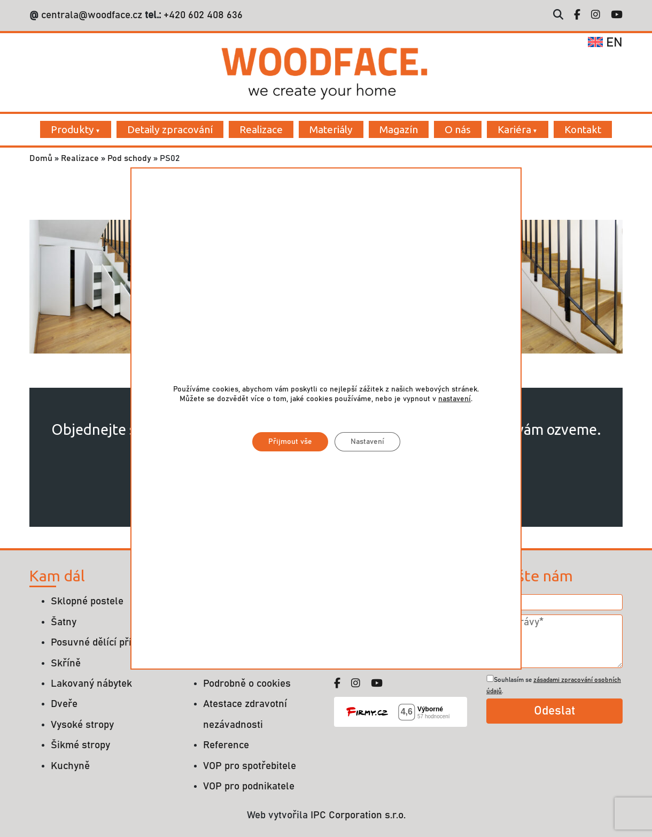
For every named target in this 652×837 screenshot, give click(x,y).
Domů (40, 158)
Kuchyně (70, 766)
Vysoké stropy (82, 725)
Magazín (398, 129)
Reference (226, 745)
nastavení (454, 399)
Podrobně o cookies (247, 684)
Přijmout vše (290, 442)
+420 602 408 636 (202, 15)
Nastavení (367, 442)
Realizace (261, 129)
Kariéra (514, 129)
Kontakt (582, 129)
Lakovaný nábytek (91, 684)
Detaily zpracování (170, 129)
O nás (458, 129)
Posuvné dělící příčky (98, 643)
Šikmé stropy (80, 745)
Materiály (331, 129)
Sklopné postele (87, 601)
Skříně (66, 663)
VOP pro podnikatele (248, 786)
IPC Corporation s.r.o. (358, 815)
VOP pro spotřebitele (249, 766)
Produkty (72, 129)
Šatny (63, 622)
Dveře (64, 704)
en (605, 42)
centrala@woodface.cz (91, 15)
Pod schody (129, 158)
